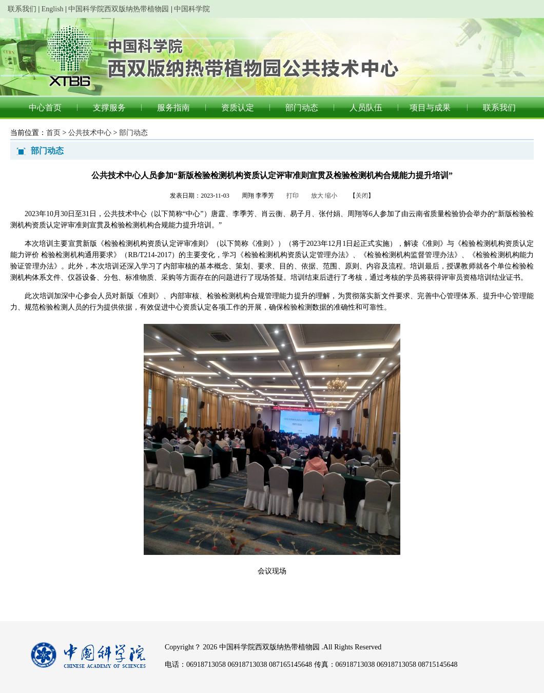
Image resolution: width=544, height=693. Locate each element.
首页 (53, 133)
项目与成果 (430, 107)
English (53, 9)
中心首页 (45, 107)
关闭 (362, 195)
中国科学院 (192, 9)
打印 (292, 195)
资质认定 (237, 107)
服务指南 (173, 107)
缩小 (331, 195)
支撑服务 (109, 107)
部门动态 (301, 107)
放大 (317, 195)
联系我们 (22, 9)
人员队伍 (365, 107)
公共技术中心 (89, 133)
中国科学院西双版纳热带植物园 (118, 9)
